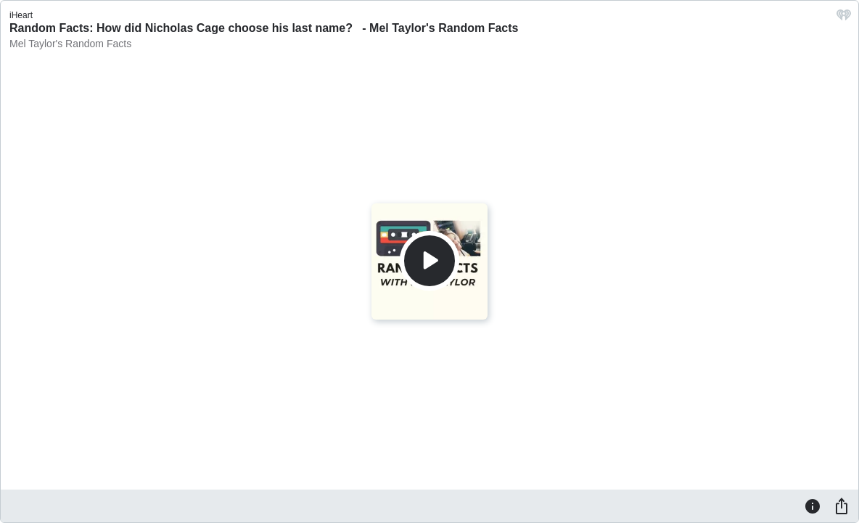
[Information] (812, 505)
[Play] (429, 261)
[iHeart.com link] (844, 19)
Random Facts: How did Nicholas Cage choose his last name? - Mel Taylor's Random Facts (263, 28)
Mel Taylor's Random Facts (70, 43)
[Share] (841, 505)
